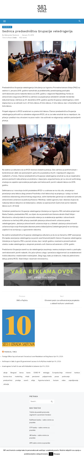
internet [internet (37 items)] (69, 373)
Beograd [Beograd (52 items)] (13, 373)
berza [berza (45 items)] (21, 373)
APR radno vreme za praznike (39, 443)
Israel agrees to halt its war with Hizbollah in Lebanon (20, 366)
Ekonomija (7, 27)
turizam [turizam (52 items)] (56, 380)
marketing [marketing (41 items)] (18, 377)
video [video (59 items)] (64, 380)
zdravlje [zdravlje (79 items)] (6, 384)
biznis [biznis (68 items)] (28, 373)
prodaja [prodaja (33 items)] (18, 380)
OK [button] (51, 454)
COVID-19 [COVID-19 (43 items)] (37, 373)
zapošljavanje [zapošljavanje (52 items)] (73, 380)
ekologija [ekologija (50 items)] (46, 373)
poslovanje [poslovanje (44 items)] (66, 377)
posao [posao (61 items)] (57, 377)
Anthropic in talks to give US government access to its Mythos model (26, 361)
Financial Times (10, 352)
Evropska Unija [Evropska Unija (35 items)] (57, 373)
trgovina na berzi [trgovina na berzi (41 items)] (44, 380)
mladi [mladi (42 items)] (27, 377)
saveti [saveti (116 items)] (26, 380)
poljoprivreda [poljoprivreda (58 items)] (47, 377)
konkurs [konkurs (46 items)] (77, 373)
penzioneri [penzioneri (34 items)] (35, 377)
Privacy (57, 454)
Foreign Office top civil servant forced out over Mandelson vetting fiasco (27, 356)
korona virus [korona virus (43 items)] (7, 377)
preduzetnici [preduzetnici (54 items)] (7, 380)
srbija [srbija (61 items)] (33, 380)
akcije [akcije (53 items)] (5, 373)
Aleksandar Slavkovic (11, 35)
